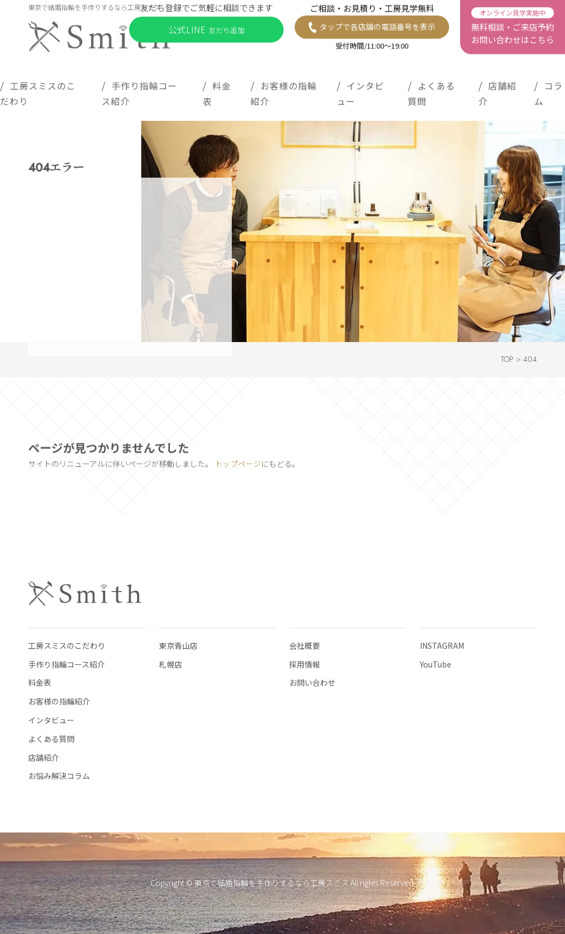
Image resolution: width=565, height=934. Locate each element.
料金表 (216, 91)
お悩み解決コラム (59, 775)
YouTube (435, 664)
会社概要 (304, 645)
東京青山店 (178, 645)
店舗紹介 (497, 91)
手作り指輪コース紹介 (139, 91)
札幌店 (170, 664)
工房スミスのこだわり (38, 91)
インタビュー (360, 91)
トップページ (238, 466)
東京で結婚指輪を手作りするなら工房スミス (271, 882)
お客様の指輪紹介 (283, 91)
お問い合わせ (312, 682)
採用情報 (304, 664)
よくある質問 (431, 91)
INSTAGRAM (442, 645)
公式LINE (206, 26)
